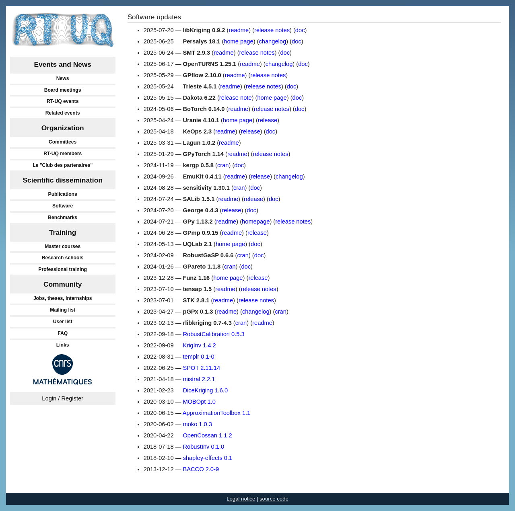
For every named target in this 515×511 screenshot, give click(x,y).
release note (235, 97)
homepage (256, 221)
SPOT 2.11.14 (201, 368)
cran (223, 165)
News (62, 78)
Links (62, 345)
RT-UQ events (63, 101)
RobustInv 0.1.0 (203, 446)
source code (274, 499)
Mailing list (62, 310)
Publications (62, 194)
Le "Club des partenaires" (63, 165)
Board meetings (62, 90)
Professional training (62, 269)
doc (300, 30)
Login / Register (62, 398)
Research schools (63, 258)
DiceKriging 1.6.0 (205, 390)
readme (239, 30)
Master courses (62, 246)
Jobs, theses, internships (62, 298)
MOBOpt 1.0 (199, 401)
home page (238, 41)
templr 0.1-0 (198, 356)
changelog (272, 41)
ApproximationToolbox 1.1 (217, 413)
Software (62, 206)
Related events (62, 113)
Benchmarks (62, 217)
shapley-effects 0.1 (207, 458)
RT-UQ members (62, 153)
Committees (62, 142)
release (267, 120)
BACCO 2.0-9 (201, 469)
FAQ (63, 333)
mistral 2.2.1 (199, 379)
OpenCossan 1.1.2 (207, 435)
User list (62, 321)
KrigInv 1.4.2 (199, 345)
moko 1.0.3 (197, 424)
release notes (272, 30)
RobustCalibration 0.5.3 (213, 334)
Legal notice (241, 499)
